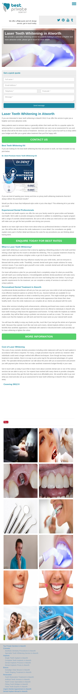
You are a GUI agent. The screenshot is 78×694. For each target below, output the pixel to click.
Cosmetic (6, 648)
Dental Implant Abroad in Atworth (15, 691)
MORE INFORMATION (39, 336)
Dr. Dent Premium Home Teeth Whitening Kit (19, 156)
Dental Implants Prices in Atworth (17, 665)
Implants (6, 656)
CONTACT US (39, 139)
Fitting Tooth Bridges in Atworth (16, 684)
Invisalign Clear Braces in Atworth (17, 670)
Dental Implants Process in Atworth (18, 663)
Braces (5, 667)
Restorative (7, 675)
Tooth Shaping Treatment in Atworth (18, 672)
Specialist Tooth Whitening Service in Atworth (21, 653)
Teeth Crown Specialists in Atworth (18, 682)
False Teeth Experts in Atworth (16, 687)
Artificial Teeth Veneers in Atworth (17, 679)
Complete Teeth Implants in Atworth (18, 660)
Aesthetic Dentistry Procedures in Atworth (20, 651)
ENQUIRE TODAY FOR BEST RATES (39, 240)
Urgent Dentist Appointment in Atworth (17, 689)
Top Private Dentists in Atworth (14, 646)
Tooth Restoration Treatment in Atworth (19, 677)
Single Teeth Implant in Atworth (16, 658)
